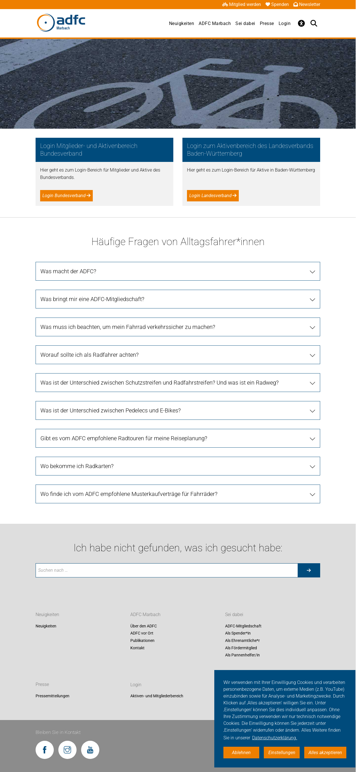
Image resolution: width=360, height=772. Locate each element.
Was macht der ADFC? (68, 271)
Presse (267, 23)
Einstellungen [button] (281, 752)
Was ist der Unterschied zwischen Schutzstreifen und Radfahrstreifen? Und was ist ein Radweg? (159, 382)
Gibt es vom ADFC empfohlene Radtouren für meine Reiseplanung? (123, 438)
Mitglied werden (241, 4)
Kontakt (137, 648)
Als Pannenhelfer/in (242, 655)
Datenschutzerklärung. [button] (274, 737)
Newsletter (306, 4)
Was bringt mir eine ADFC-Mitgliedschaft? (92, 299)
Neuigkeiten (181, 23)
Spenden (277, 4)
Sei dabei (245, 23)
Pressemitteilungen (52, 696)
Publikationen (142, 640)
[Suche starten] (309, 570)
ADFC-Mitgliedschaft (243, 626)
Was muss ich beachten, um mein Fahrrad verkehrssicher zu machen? (127, 327)
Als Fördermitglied (241, 648)
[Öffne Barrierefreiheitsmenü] (301, 23)
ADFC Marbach (215, 23)
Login (285, 23)
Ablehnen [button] (241, 752)
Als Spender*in (238, 633)
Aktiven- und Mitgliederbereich (156, 696)
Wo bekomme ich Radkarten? (77, 466)
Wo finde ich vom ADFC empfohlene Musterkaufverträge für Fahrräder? (128, 494)
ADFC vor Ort (141, 633)
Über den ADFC (143, 626)
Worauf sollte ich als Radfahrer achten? (89, 354)
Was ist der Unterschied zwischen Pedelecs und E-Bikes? (110, 410)
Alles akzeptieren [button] (325, 752)
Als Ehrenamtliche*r (242, 640)
